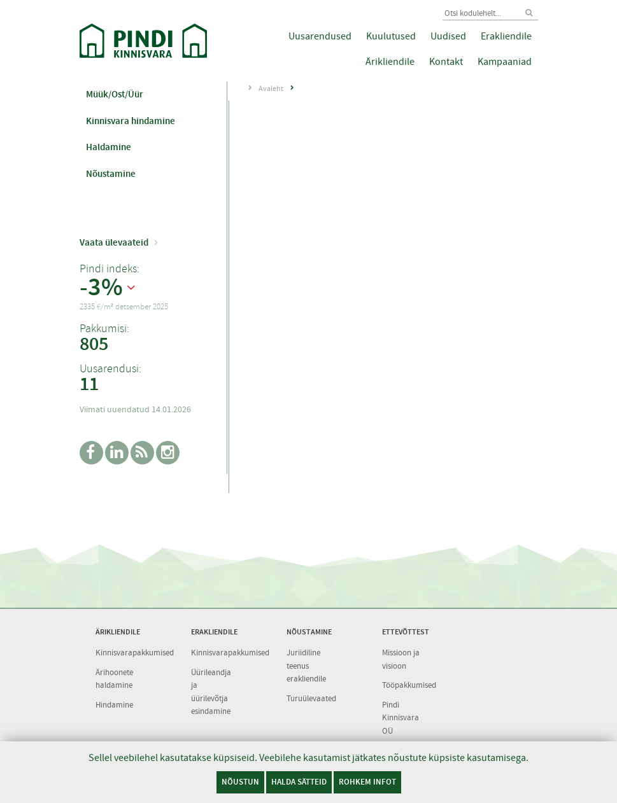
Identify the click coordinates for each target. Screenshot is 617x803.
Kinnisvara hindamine (130, 121)
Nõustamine (111, 173)
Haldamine (108, 147)
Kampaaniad (505, 61)
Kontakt (446, 61)
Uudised (448, 36)
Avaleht (271, 88)
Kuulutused (391, 36)
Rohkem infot (367, 781)
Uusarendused (319, 36)
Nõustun (240, 781)
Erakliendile (506, 36)
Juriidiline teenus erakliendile (306, 665)
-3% (101, 287)
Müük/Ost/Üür (114, 94)
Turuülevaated (311, 698)
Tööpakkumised (409, 685)
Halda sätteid (299, 781)
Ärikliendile (390, 61)
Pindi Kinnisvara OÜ (400, 717)
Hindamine (114, 704)
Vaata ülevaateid (114, 242)
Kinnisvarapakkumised (135, 652)
